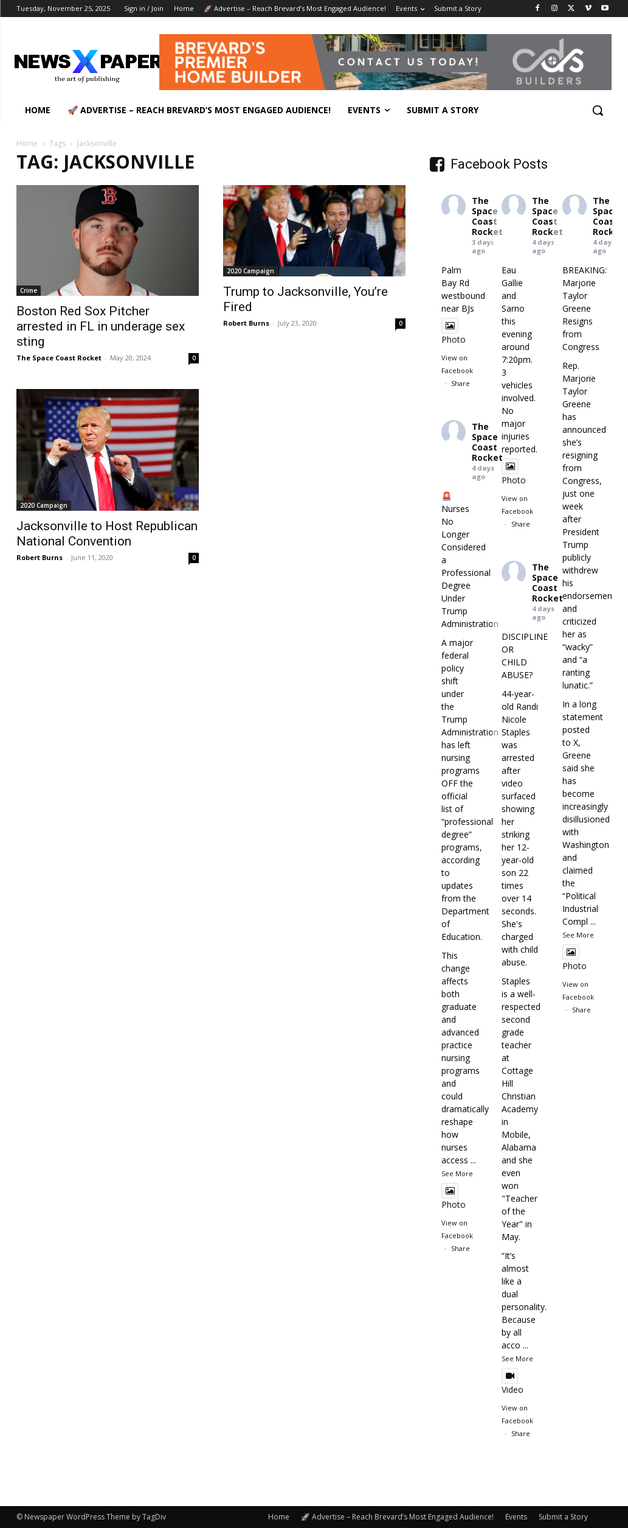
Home (27, 143)
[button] (597, 110)
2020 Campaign (250, 271)
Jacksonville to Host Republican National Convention (107, 533)
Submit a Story (563, 1517)
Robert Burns (246, 323)
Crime (28, 290)
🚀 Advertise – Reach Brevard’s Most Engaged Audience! (397, 1517)
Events (516, 1517)
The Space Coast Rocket (59, 357)
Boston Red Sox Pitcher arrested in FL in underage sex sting (100, 326)
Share (460, 383)
